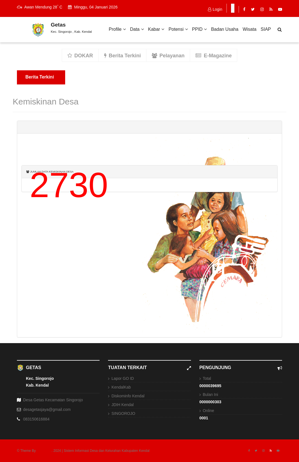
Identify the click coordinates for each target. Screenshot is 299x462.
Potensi (178, 29)
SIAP (266, 29)
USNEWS (44, 451)
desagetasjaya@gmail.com (47, 409)
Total (207, 378)
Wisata (249, 29)
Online (208, 410)
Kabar (156, 29)
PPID (199, 29)
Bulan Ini (210, 394)
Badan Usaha (224, 29)
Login (215, 9)
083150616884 (36, 419)
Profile (117, 29)
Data (137, 29)
